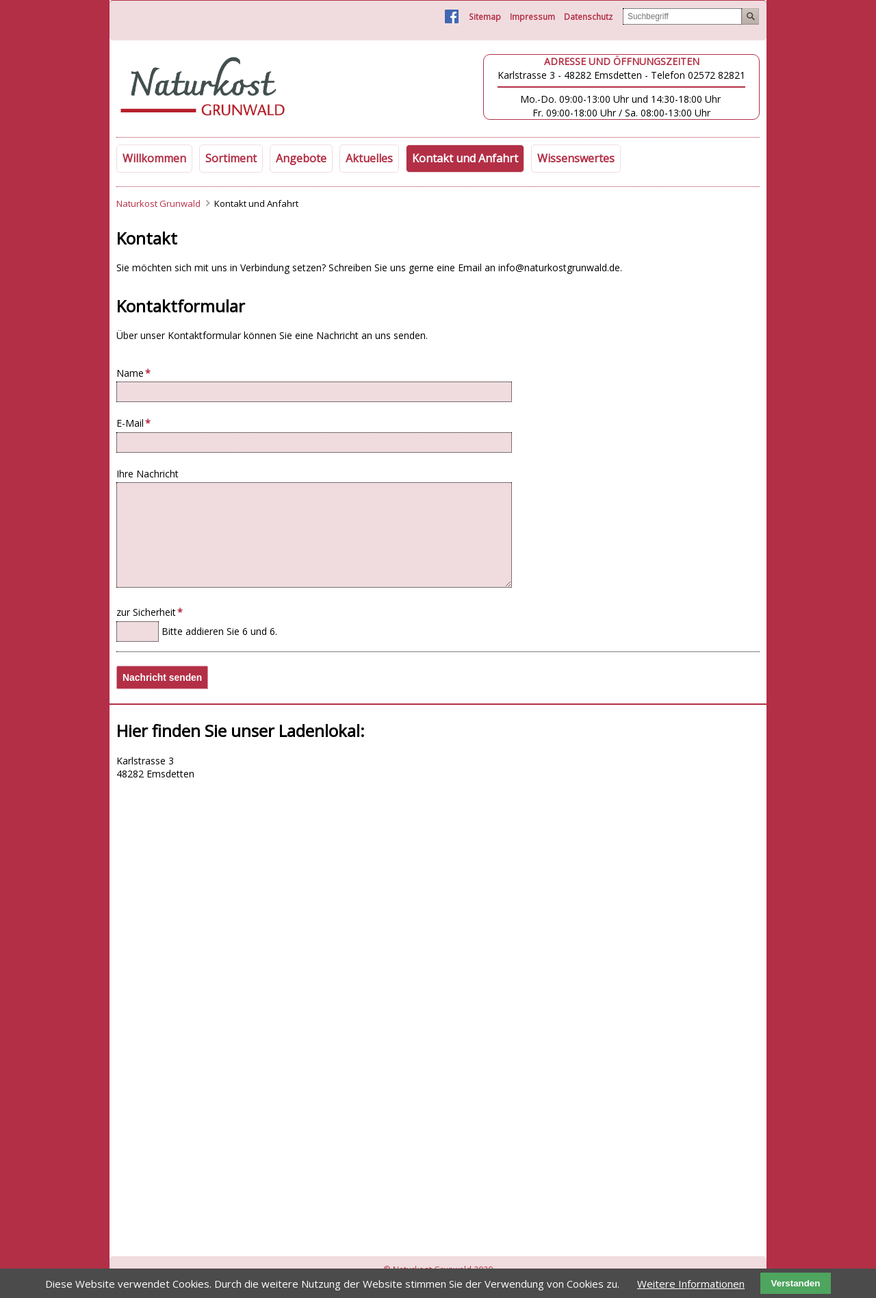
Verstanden (796, 1283)
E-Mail (137, 422)
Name (137, 372)
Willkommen (154, 158)
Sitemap (485, 17)
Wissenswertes (576, 158)
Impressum (532, 17)
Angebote (301, 158)
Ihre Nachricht (147, 473)
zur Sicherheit (149, 612)
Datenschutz (588, 17)
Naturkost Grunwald (158, 203)
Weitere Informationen (691, 1283)
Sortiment (231, 158)
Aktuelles (369, 158)
